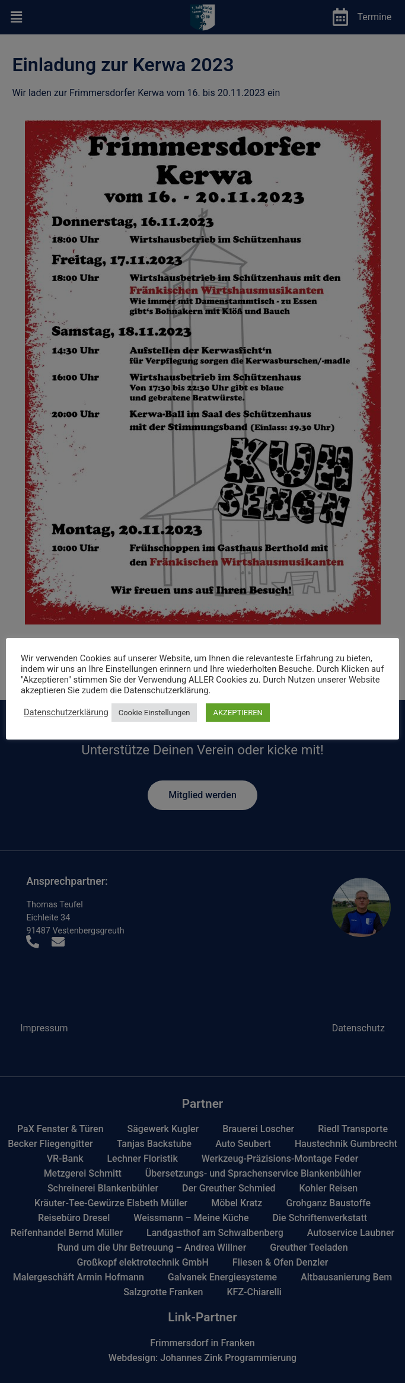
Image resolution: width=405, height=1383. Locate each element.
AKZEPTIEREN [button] (237, 712)
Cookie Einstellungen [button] (154, 712)
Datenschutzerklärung (66, 712)
